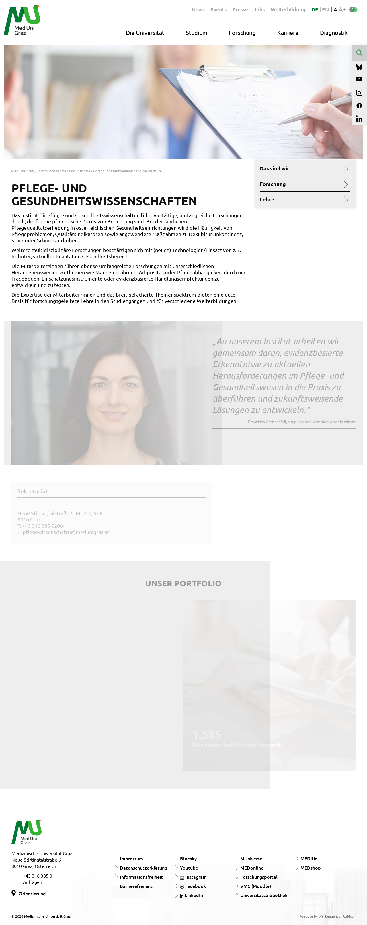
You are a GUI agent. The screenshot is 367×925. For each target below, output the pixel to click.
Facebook (193, 886)
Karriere (287, 32)
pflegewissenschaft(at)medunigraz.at (66, 532)
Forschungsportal (259, 877)
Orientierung (32, 893)
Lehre (303, 199)
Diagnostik (334, 32)
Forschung (242, 32)
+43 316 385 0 (37, 875)
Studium (196, 32)
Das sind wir (303, 168)
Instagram (193, 877)
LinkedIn (191, 895)
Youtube (189, 867)
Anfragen (32, 882)
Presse (240, 9)
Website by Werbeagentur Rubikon (328, 916)
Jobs (259, 9)
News (198, 9)
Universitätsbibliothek (264, 895)
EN (325, 9)
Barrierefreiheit (136, 886)
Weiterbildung (288, 9)
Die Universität (145, 32)
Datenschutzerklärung (143, 867)
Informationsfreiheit (141, 877)
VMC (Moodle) (255, 886)
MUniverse (251, 858)
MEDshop (310, 867)
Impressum (131, 858)
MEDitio (309, 858)
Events (218, 9)
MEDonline (251, 867)
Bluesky (188, 858)
